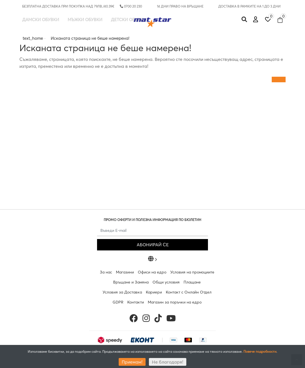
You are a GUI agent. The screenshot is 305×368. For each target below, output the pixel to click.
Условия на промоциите (192, 272)
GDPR (118, 302)
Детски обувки (128, 19)
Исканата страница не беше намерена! (90, 38)
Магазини (125, 272)
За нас (106, 272)
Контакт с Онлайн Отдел (189, 292)
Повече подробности (259, 351)
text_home (33, 38)
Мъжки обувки (85, 19)
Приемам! (132, 362)
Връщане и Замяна (131, 282)
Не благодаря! (167, 362)
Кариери (154, 292)
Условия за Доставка (122, 292)
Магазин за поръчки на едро (175, 302)
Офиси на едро (152, 272)
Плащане (192, 282)
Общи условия (166, 282)
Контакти (135, 302)
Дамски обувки (40, 19)
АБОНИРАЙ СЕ (153, 244)
